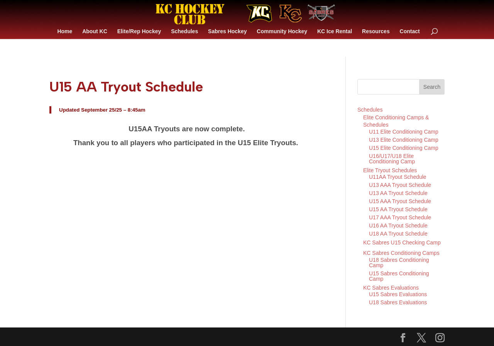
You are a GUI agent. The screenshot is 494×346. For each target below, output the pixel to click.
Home (64, 31)
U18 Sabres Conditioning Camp (399, 262)
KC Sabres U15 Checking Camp (402, 242)
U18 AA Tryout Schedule (398, 234)
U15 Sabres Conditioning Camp (399, 276)
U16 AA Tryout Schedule (398, 225)
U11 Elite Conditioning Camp (403, 132)
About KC (94, 31)
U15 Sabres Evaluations (398, 294)
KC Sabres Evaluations (391, 288)
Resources (376, 31)
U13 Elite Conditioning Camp (403, 140)
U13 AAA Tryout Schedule (400, 185)
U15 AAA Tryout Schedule (400, 201)
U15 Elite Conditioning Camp (403, 148)
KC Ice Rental (334, 31)
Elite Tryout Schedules (390, 170)
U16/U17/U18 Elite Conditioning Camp (392, 159)
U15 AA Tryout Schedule (398, 209)
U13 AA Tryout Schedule (398, 193)
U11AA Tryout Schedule (397, 177)
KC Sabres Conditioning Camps (401, 253)
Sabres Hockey (227, 31)
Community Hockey (282, 31)
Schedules (184, 31)
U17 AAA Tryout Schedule (400, 217)
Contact (410, 31)
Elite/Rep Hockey (139, 31)
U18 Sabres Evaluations (398, 302)
